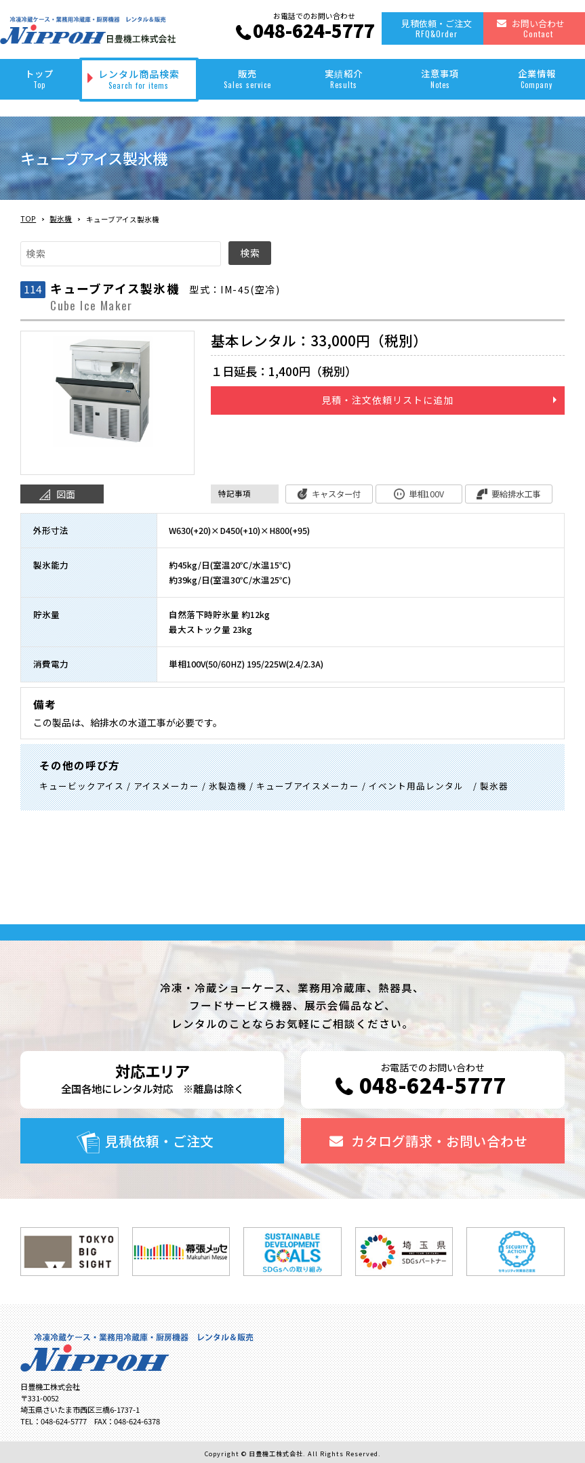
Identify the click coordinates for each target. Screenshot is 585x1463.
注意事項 (440, 78)
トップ (39, 78)
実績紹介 (344, 78)
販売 (247, 78)
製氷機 (60, 218)
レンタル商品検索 (139, 79)
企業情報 (537, 78)
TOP (28, 218)
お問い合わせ (538, 28)
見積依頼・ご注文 (436, 28)
